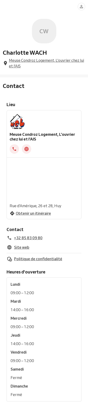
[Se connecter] (81, 6)
